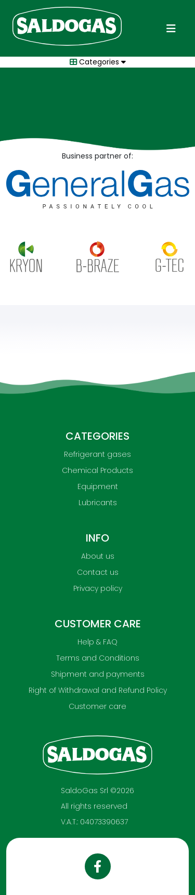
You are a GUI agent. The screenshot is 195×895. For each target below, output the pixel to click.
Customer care (97, 706)
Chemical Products (97, 470)
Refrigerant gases (97, 454)
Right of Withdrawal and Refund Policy (98, 690)
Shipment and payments (98, 674)
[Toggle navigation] (171, 28)
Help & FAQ (97, 642)
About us (97, 556)
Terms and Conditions (97, 658)
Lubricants (98, 502)
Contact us (98, 572)
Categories (95, 62)
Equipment (97, 486)
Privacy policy (97, 588)
